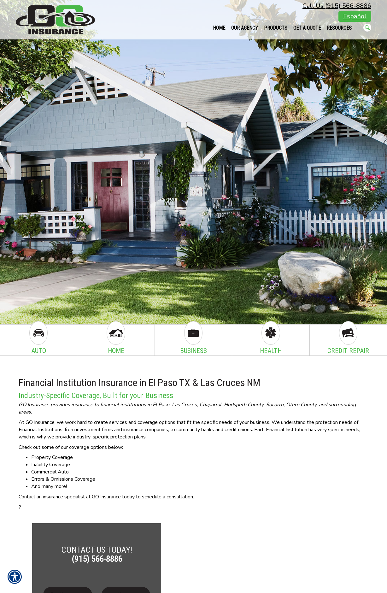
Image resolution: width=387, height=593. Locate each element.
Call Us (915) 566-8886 (336, 6)
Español (354, 16)
